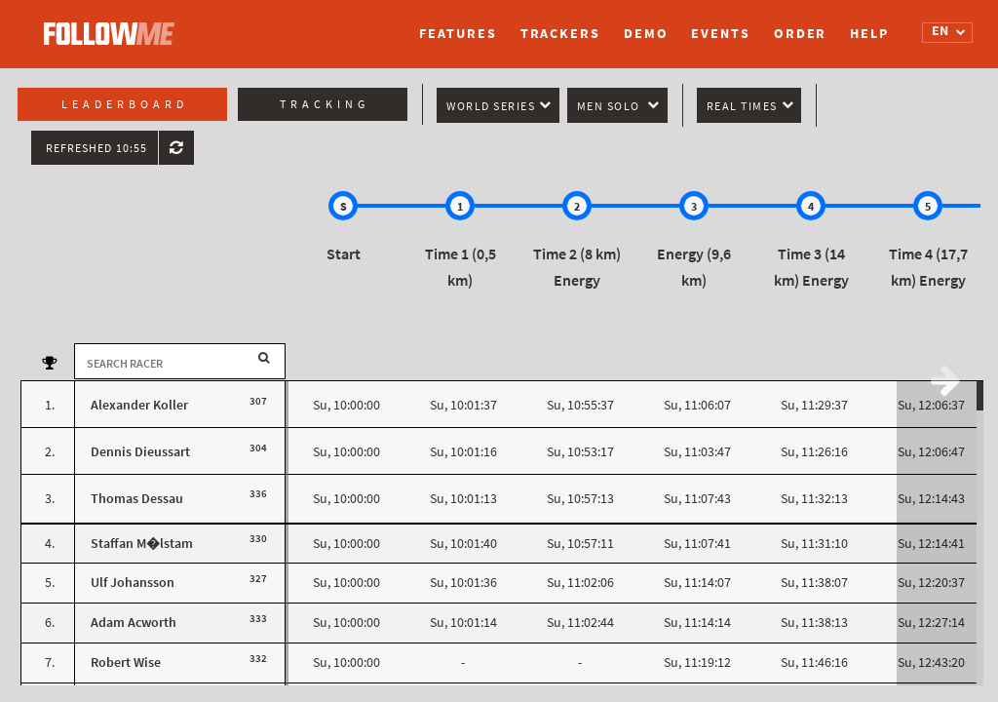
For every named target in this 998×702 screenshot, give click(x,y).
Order (800, 33)
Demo (646, 33)
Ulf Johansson (132, 582)
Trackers (560, 33)
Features (457, 33)
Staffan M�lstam (142, 543)
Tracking (324, 104)
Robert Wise (126, 662)
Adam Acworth (133, 622)
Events (720, 33)
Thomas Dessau (137, 498)
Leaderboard (124, 104)
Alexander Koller (139, 405)
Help (869, 33)
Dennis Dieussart (140, 452)
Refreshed (96, 148)
